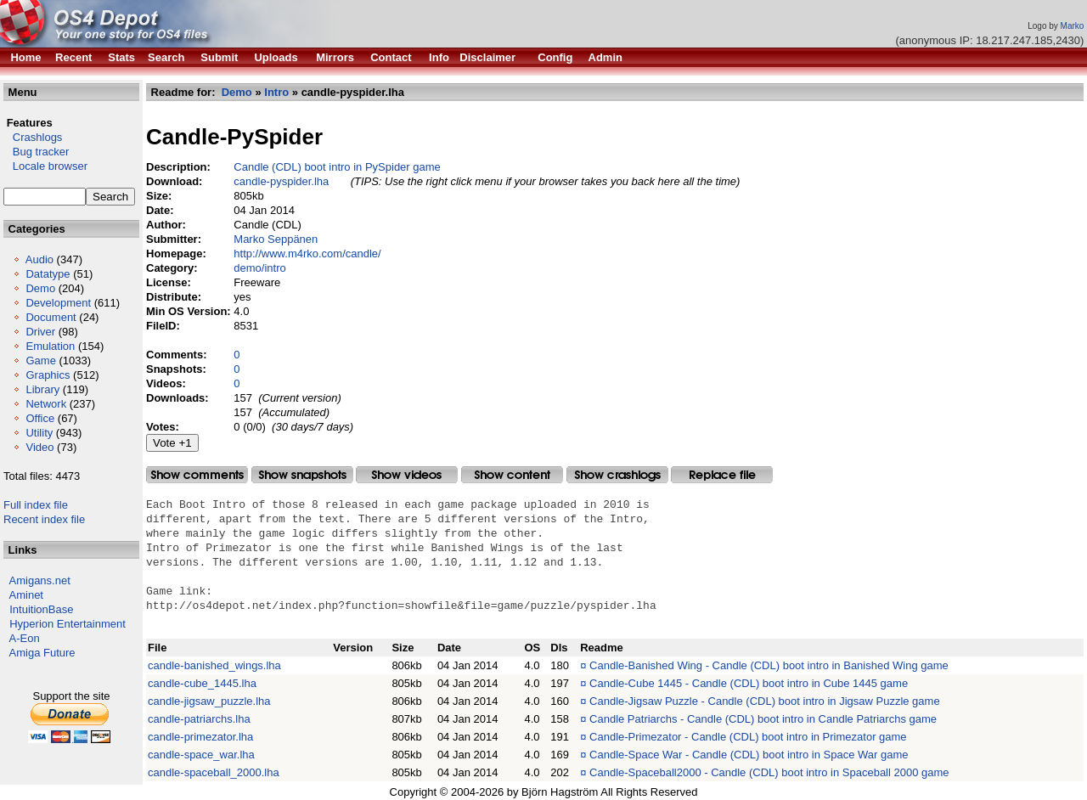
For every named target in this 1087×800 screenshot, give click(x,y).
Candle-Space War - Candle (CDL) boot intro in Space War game (748, 754)
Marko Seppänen (276, 239)
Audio (39, 259)
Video (39, 447)
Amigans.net (39, 580)
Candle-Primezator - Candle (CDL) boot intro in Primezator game (748, 736)
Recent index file (44, 519)
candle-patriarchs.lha (199, 719)
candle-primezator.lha (200, 736)
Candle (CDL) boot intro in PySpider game (337, 167)
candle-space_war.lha (201, 754)
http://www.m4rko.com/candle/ (307, 253)
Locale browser (45, 166)
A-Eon (24, 638)
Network (45, 403)
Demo (40, 288)
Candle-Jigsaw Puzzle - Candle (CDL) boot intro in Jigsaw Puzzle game (764, 701)
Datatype (47, 274)
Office (39, 418)
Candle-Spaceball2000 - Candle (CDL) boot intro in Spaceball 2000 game (769, 772)
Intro (276, 92)
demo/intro (259, 268)
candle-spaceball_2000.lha (213, 772)
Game (40, 360)
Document (50, 317)
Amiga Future (42, 652)
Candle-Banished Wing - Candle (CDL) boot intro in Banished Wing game (769, 665)
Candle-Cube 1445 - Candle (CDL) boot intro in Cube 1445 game (748, 683)
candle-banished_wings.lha (214, 665)
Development (58, 302)
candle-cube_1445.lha (202, 683)
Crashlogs (32, 137)
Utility (39, 432)
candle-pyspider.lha (281, 181)
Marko (1072, 26)
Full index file (35, 505)
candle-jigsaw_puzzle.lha (209, 701)
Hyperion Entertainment (67, 623)
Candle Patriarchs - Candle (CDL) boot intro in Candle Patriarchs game (763, 719)
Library (42, 389)
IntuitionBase (41, 609)
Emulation (50, 346)
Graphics (47, 375)
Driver (40, 331)
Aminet (26, 595)
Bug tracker (36, 151)
